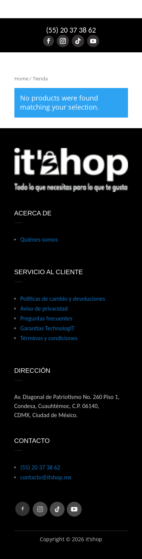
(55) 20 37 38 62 (71, 30)
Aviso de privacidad (44, 308)
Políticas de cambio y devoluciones (62, 298)
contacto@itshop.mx (46, 477)
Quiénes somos (39, 239)
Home (21, 78)
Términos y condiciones (49, 338)
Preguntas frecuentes (46, 318)
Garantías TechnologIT (47, 328)
